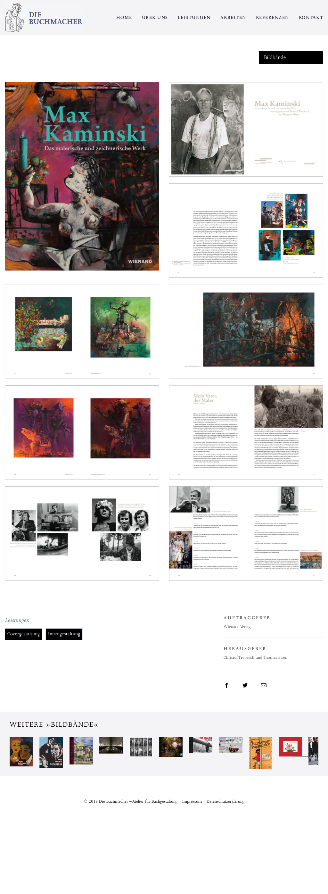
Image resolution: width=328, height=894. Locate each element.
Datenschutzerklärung (225, 868)
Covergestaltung (23, 634)
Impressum (192, 868)
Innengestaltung (64, 634)
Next (303, 790)
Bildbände (275, 57)
